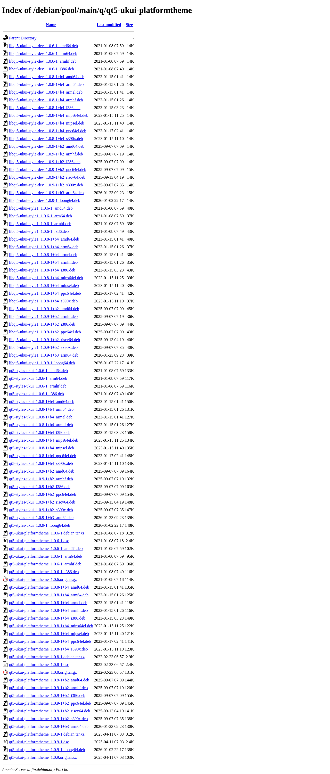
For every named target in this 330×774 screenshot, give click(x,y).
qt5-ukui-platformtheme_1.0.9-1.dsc (39, 742)
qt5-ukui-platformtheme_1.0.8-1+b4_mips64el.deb (51, 626)
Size (129, 24)
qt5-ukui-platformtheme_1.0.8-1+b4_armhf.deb (48, 610)
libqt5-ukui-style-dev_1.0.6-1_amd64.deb (43, 46)
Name (51, 24)
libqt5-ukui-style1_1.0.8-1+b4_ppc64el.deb (45, 293)
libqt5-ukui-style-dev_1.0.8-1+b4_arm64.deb (46, 84)
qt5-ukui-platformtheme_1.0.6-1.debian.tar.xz (47, 533)
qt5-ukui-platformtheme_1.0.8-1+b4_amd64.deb (49, 587)
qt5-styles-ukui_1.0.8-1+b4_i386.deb (39, 432)
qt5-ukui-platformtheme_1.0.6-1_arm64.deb (45, 556)
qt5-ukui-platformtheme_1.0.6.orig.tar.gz (43, 579)
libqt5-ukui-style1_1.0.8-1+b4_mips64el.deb (46, 278)
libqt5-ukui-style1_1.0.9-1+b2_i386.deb (42, 324)
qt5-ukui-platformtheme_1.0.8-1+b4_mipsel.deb (49, 633)
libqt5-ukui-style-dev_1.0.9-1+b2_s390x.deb (46, 185)
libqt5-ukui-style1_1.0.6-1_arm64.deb (40, 216)
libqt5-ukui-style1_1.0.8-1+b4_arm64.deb (43, 247)
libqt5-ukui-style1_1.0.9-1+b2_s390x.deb (43, 347)
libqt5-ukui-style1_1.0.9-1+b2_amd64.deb (44, 309)
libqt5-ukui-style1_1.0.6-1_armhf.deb (40, 223)
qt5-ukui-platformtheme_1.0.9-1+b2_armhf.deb (48, 688)
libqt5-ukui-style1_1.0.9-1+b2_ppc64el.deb (45, 332)
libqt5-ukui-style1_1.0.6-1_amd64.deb (41, 208)
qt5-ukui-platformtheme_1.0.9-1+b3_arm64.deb (48, 726)
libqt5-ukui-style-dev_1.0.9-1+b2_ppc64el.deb (47, 169)
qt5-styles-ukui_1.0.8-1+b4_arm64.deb (41, 409)
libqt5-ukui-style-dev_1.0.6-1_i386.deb (41, 69)
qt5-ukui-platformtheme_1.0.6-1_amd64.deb (46, 548)
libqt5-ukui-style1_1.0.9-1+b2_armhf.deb (43, 316)
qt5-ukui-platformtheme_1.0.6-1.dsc (39, 541)
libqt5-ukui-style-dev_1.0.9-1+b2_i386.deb (44, 162)
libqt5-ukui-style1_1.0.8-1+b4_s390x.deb (43, 301)
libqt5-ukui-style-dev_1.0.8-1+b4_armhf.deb (46, 100)
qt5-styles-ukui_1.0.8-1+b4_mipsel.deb (41, 448)
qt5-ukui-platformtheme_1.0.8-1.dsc (39, 664)
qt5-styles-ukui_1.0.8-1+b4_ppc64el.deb (42, 456)
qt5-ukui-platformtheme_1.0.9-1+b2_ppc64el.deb (50, 703)
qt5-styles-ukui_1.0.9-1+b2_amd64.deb (41, 471)
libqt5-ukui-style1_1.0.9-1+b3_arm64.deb (43, 355)
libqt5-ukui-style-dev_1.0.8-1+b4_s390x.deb (46, 138)
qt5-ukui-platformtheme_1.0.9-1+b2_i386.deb (47, 695)
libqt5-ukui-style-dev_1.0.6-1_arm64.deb (43, 53)
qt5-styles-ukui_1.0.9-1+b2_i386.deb (39, 486)
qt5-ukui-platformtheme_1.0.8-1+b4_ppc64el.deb (50, 641)
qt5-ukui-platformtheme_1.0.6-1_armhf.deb (45, 564)
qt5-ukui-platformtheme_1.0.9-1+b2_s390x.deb (48, 719)
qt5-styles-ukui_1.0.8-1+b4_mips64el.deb (43, 440)
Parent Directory (22, 38)
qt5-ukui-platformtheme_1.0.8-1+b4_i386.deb (47, 618)
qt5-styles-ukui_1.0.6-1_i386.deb (36, 394)
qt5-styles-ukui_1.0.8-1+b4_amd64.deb (41, 401)
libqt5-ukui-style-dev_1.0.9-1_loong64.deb (44, 200)
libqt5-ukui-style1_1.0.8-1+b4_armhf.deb (43, 262)
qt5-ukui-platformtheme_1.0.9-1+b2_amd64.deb (49, 680)
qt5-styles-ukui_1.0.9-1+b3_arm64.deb (41, 517)
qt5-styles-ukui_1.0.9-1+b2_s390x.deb (41, 510)
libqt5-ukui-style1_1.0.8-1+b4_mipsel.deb (44, 285)
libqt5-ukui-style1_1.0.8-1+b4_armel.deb (43, 254)
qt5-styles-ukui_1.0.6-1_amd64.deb (38, 370)
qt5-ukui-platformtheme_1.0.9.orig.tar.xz (43, 757)
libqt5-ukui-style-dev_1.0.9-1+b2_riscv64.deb (47, 177)
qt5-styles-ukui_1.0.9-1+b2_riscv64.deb (42, 502)
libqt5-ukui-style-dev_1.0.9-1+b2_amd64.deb (46, 146)
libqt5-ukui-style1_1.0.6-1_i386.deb (39, 231)
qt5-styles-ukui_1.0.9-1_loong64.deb (39, 525)
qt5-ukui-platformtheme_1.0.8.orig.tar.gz (43, 672)
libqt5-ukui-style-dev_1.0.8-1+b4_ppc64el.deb (47, 131)
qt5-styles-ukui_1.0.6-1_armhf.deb (38, 386)
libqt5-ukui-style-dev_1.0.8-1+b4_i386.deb (44, 107)
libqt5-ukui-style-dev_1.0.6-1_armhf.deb (43, 61)
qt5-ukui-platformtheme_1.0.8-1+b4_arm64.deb (48, 595)
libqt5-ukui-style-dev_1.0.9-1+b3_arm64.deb (46, 193)
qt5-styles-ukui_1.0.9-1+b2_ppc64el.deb (42, 494)
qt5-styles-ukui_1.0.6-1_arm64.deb (38, 378)
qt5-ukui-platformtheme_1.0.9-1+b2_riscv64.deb (49, 711)
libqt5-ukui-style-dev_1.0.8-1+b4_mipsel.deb (46, 123)
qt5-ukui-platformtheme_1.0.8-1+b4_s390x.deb (48, 649)
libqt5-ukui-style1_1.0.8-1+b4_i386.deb (42, 270)
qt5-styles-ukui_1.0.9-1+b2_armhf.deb (41, 479)
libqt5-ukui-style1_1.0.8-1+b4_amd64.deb (44, 239)
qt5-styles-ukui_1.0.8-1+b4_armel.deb (40, 417)
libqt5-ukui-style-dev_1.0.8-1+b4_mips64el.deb (48, 115)
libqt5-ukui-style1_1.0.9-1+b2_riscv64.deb (44, 339)
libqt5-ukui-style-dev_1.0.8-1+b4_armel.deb (45, 92)
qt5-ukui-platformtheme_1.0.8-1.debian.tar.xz (47, 657)
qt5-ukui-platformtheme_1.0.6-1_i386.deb (44, 572)
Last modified (109, 24)
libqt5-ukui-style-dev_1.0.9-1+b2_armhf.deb (46, 154)
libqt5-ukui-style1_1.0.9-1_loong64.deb (42, 363)
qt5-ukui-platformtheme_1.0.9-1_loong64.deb (47, 749)
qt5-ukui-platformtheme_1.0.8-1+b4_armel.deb (48, 602)
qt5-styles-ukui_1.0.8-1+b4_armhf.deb (41, 425)
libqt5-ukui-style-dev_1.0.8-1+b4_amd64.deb (46, 77)
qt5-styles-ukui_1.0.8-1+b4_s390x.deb (41, 463)
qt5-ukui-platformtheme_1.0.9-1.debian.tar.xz (47, 734)
